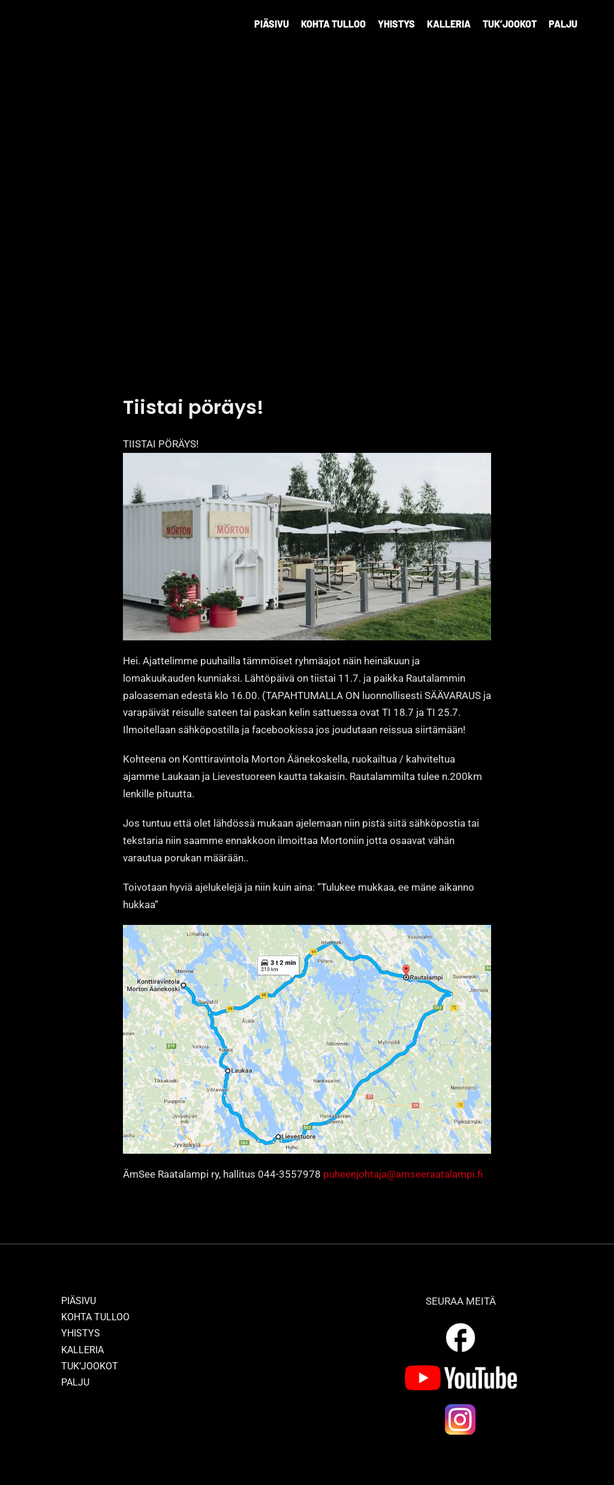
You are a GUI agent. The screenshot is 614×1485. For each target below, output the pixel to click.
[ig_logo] (460, 1407)
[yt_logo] (461, 1370)
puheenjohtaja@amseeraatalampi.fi (403, 1174)
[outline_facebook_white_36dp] (460, 1325)
